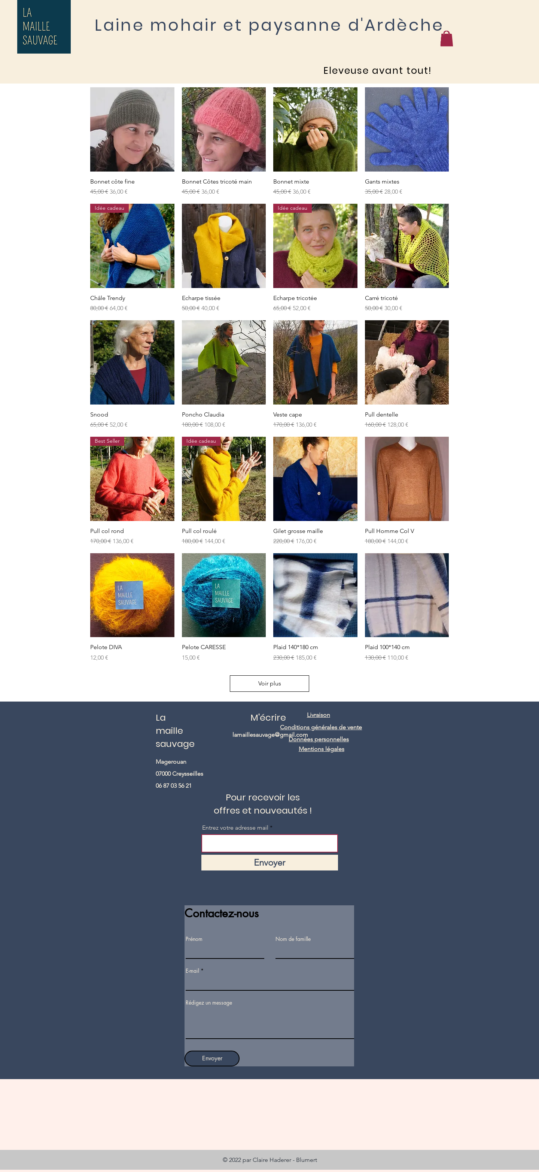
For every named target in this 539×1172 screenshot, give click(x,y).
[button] (446, 38)
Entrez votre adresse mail (236, 828)
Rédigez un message (209, 1002)
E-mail (192, 970)
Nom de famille (293, 939)
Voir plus (269, 683)
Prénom (194, 939)
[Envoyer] (269, 862)
